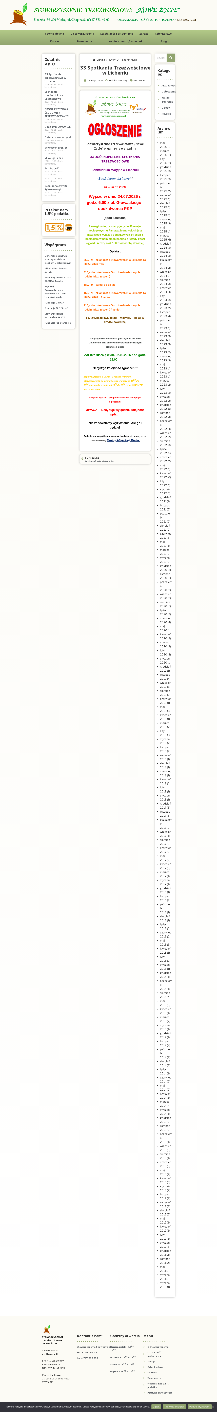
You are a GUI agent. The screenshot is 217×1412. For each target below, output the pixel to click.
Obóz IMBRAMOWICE (58, 127)
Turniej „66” (52, 168)
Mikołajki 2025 (54, 158)
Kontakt (55, 41)
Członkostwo (163, 33)
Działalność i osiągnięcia (116, 33)
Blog (164, 41)
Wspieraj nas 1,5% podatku (126, 41)
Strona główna (54, 33)
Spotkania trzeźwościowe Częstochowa (54, 95)
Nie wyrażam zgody (174, 1406)
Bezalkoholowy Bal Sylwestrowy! (56, 187)
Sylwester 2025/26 (56, 147)
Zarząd (143, 33)
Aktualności (139, 80)
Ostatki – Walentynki (58, 137)
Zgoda (156, 1406)
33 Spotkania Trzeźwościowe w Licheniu (55, 78)
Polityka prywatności (199, 1406)
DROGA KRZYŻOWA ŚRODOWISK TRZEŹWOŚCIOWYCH (57, 112)
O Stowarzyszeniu (82, 33)
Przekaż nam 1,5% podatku (57, 211)
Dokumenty (84, 41)
